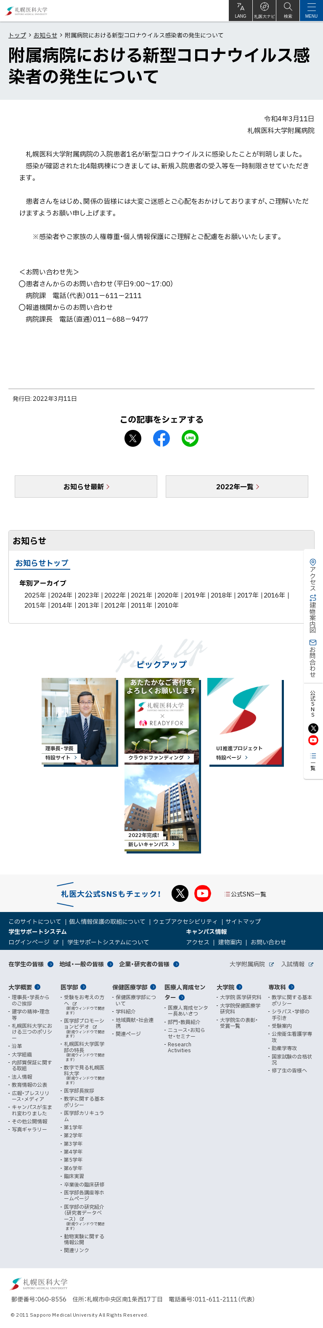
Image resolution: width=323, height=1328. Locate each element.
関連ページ (128, 1034)
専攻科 (277, 987)
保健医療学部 (130, 987)
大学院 (225, 987)
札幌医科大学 (26, 10)
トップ (17, 35)
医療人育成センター (185, 992)
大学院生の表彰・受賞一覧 (239, 1023)
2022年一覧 (235, 486)
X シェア (132, 438)
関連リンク (76, 1250)
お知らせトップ (42, 562)
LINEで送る (190, 438)
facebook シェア (161, 438)
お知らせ (45, 35)
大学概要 (20, 987)
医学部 (69, 987)
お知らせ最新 (84, 486)
